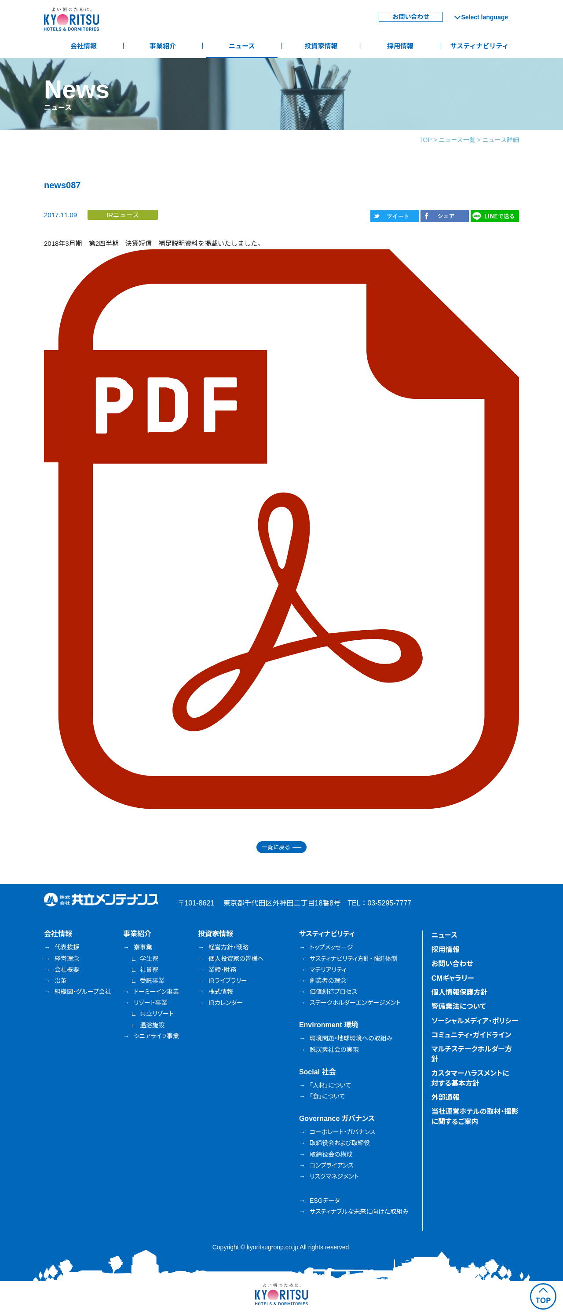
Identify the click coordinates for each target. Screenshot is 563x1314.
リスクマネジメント (334, 1176)
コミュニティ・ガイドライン (471, 1035)
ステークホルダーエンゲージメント (355, 1002)
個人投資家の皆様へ (236, 958)
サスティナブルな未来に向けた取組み (359, 1211)
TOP (425, 139)
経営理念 (67, 958)
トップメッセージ (331, 947)
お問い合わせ (410, 16)
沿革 (61, 980)
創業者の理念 (328, 980)
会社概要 (67, 969)
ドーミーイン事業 (156, 991)
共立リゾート (157, 1013)
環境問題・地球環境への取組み (351, 1038)
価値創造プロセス (333, 991)
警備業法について (458, 1006)
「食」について (327, 1096)
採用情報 (400, 46)
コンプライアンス (332, 1165)
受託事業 (152, 980)
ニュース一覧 (457, 139)
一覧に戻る (276, 847)
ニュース (242, 46)
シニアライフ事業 (156, 1036)
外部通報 (445, 1097)
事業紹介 (163, 46)
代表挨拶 (67, 947)
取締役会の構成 (331, 1154)
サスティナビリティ (479, 46)
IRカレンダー (225, 1002)
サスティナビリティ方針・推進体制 (354, 958)
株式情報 (220, 991)
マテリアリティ (328, 969)
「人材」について (330, 1085)
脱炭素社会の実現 (334, 1049)
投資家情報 (320, 46)
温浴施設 (152, 1025)
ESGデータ (325, 1200)
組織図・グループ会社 (83, 991)
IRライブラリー (227, 980)
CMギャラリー (452, 978)
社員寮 (149, 969)
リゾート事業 (151, 1002)
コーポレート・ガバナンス (342, 1131)
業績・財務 (222, 969)
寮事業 (143, 947)
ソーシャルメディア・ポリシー (475, 1021)
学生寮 (149, 958)
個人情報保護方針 (459, 992)
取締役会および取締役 (340, 1142)
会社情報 (83, 46)
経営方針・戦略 (228, 947)
